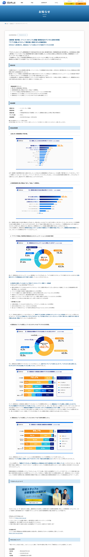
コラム (56, 2)
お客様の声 (44, 2)
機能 (22, 2)
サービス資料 (69, 3)
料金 (32, 2)
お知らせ (70, 1)
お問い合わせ (80, 1)
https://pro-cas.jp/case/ (16, 533)
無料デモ (81, 3)
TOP (7, 23)
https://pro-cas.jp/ (20, 518)
